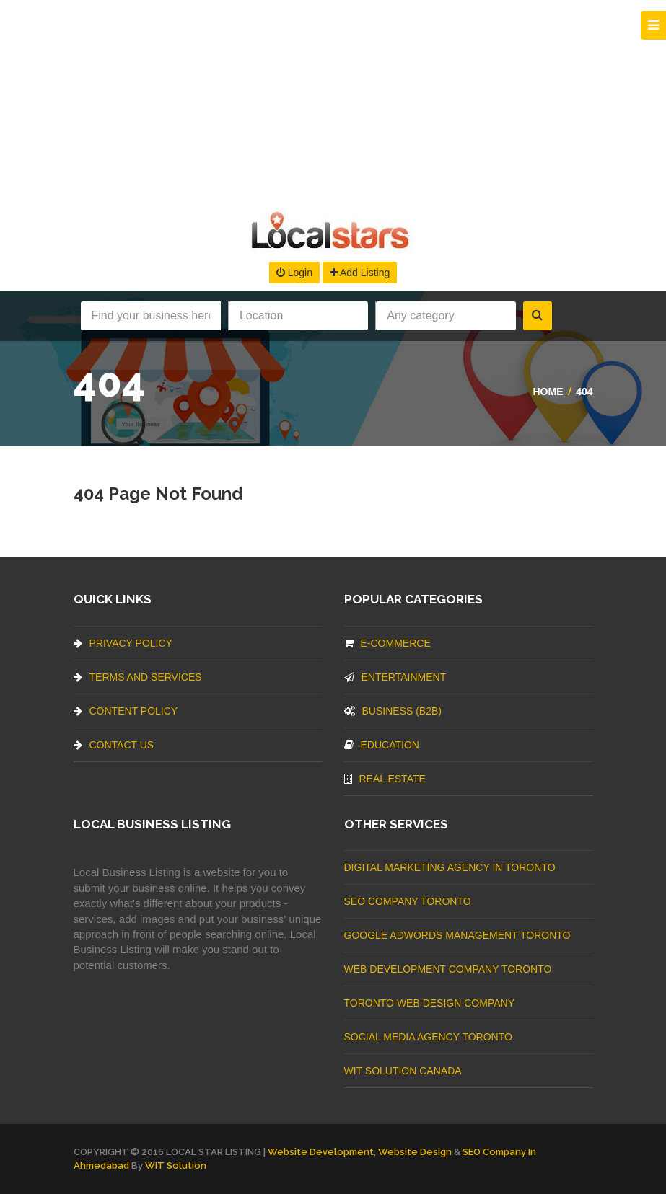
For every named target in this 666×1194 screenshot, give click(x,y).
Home (548, 391)
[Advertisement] (333, 101)
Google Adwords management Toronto (457, 935)
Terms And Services (138, 677)
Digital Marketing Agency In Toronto (450, 867)
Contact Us (114, 745)
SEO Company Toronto (407, 901)
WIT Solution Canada (403, 1070)
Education (381, 745)
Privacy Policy (123, 643)
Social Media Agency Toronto (428, 1037)
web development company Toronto (448, 969)
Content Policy (126, 711)
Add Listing (360, 272)
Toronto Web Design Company (429, 1003)
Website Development (321, 1151)
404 (584, 391)
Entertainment (395, 677)
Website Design (415, 1151)
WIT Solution (175, 1165)
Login (294, 272)
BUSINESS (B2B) (393, 711)
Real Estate (385, 778)
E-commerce (387, 643)
